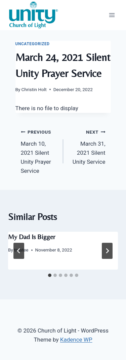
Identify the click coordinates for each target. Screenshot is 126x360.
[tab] (49, 275)
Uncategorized (32, 44)
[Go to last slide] (18, 251)
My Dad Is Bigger (31, 236)
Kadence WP (76, 339)
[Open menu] (112, 15)
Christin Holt (34, 89)
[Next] (107, 251)
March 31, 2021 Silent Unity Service (87, 146)
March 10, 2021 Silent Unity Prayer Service (39, 150)
